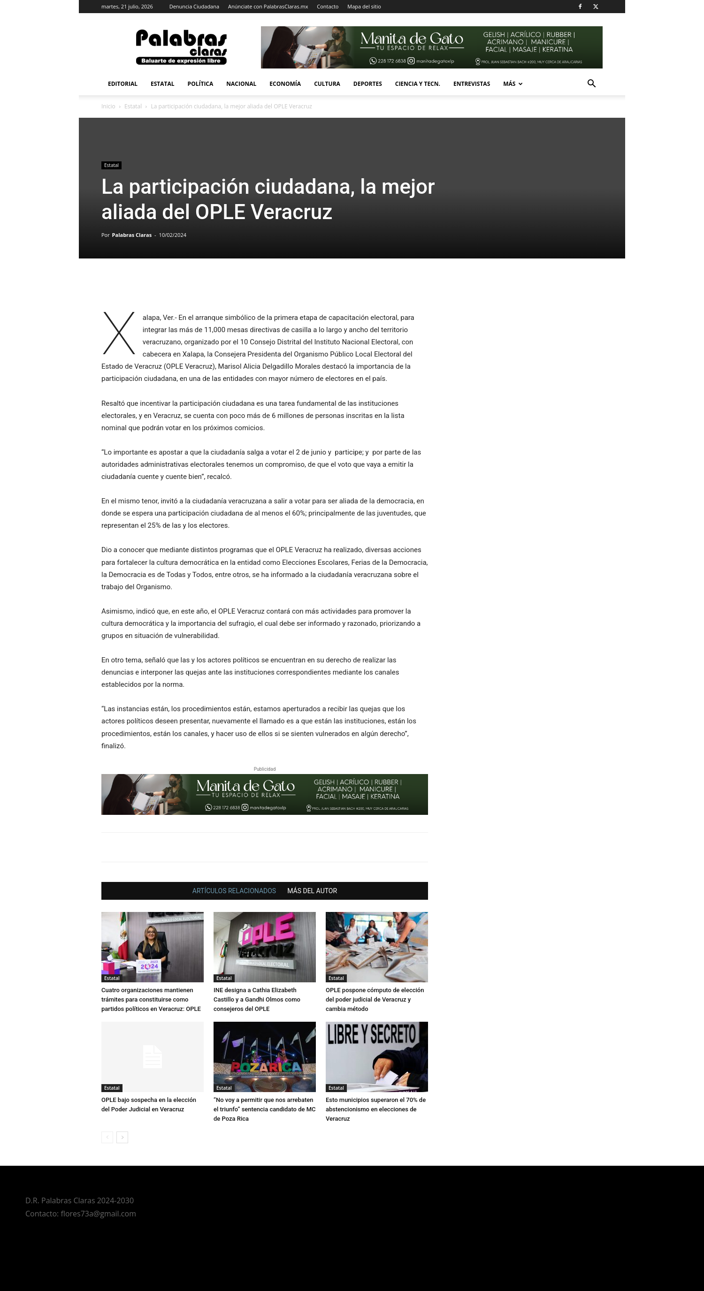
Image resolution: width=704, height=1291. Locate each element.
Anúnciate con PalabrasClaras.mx (268, 6)
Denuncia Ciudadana (194, 6)
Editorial (123, 84)
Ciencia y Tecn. (417, 84)
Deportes (367, 84)
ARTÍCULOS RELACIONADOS (234, 891)
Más (513, 84)
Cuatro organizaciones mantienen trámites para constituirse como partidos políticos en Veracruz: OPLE (151, 999)
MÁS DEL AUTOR (312, 891)
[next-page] (122, 1137)
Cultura (327, 84)
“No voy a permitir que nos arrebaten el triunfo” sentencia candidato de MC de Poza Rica (265, 1109)
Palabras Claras (132, 234)
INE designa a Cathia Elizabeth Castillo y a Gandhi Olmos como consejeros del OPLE (257, 999)
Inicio (108, 106)
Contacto (327, 6)
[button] (591, 84)
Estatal (163, 84)
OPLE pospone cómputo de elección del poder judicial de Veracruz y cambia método (375, 999)
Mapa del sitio (364, 6)
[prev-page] (107, 1137)
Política (201, 84)
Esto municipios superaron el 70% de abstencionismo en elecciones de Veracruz (376, 1109)
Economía (285, 84)
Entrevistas (471, 84)
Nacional (241, 84)
